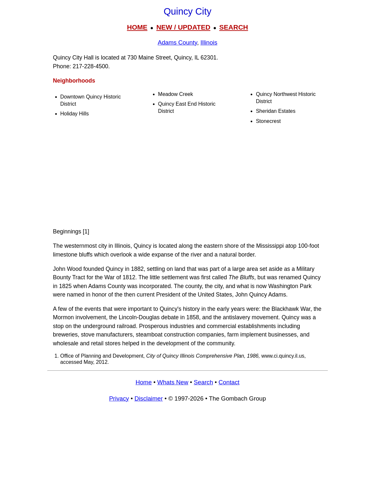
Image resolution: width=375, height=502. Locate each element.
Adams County (177, 42)
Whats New (172, 382)
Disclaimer (148, 398)
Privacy (119, 398)
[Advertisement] (187, 176)
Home (143, 382)
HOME (137, 27)
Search (203, 382)
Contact (229, 382)
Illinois (208, 42)
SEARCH (233, 27)
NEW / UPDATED (183, 27)
